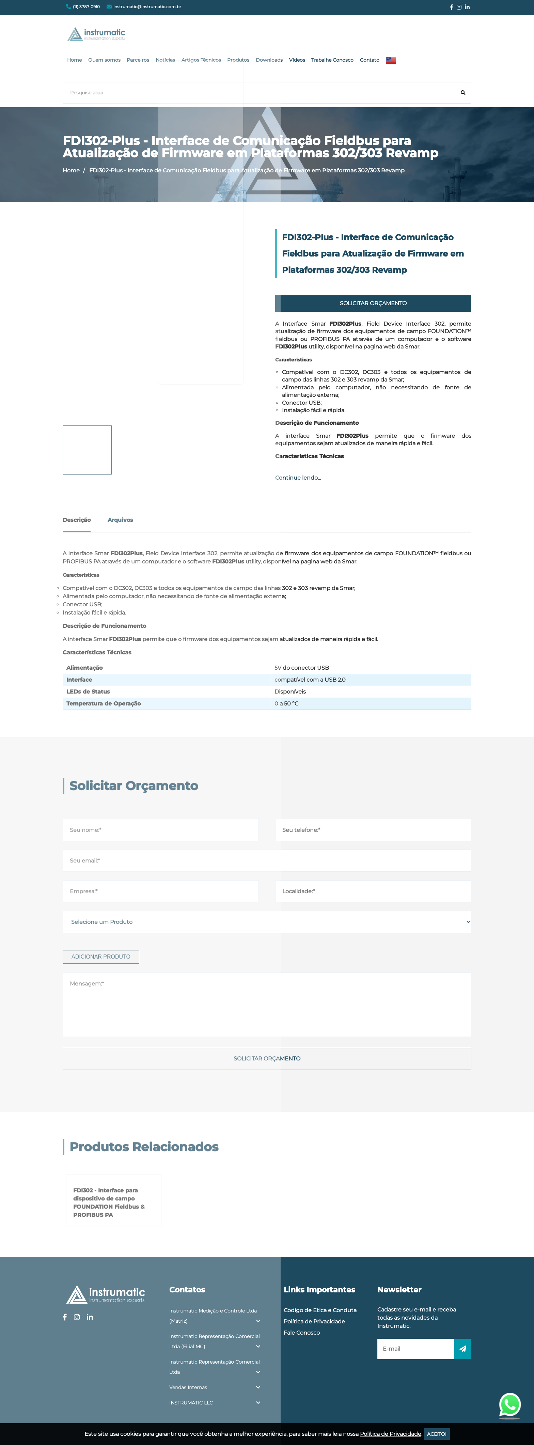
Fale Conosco (302, 1301)
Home (163, 36)
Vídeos (375, 36)
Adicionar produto (101, 1081)
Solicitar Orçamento (373, 272)
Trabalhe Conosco (409, 36)
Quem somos (191, 36)
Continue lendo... (298, 446)
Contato (444, 36)
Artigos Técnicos (283, 36)
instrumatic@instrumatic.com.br (147, 6)
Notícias (249, 36)
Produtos (319, 36)
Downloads (348, 36)
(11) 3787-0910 (86, 6)
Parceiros (224, 36)
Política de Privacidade (314, 1290)
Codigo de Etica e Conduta (320, 1279)
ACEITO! (436, 1434)
